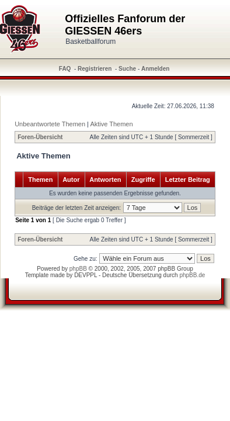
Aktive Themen (111, 123)
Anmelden (155, 68)
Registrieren (94, 68)
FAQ (65, 68)
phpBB (78, 268)
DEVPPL (85, 275)
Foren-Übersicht (40, 137)
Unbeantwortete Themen (50, 123)
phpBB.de (192, 275)
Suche (127, 68)
